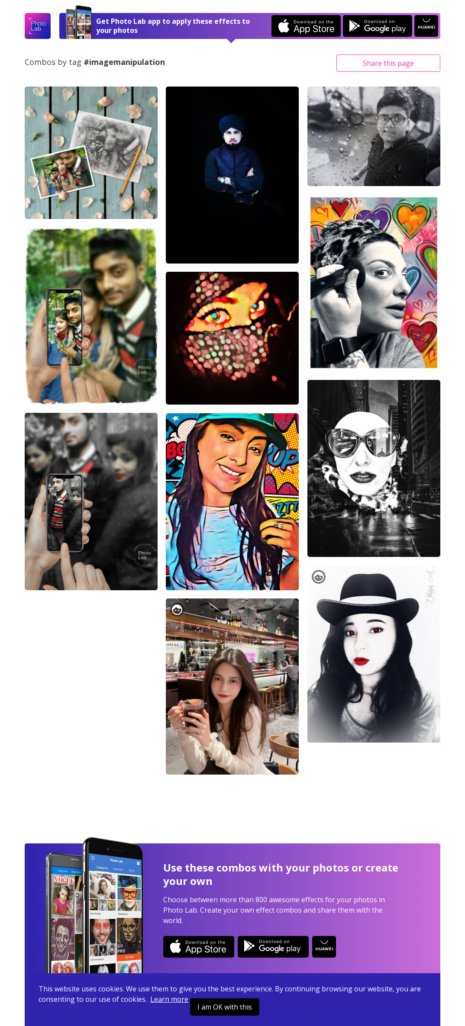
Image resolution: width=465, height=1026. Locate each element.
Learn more (169, 999)
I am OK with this (224, 1007)
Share (388, 63)
